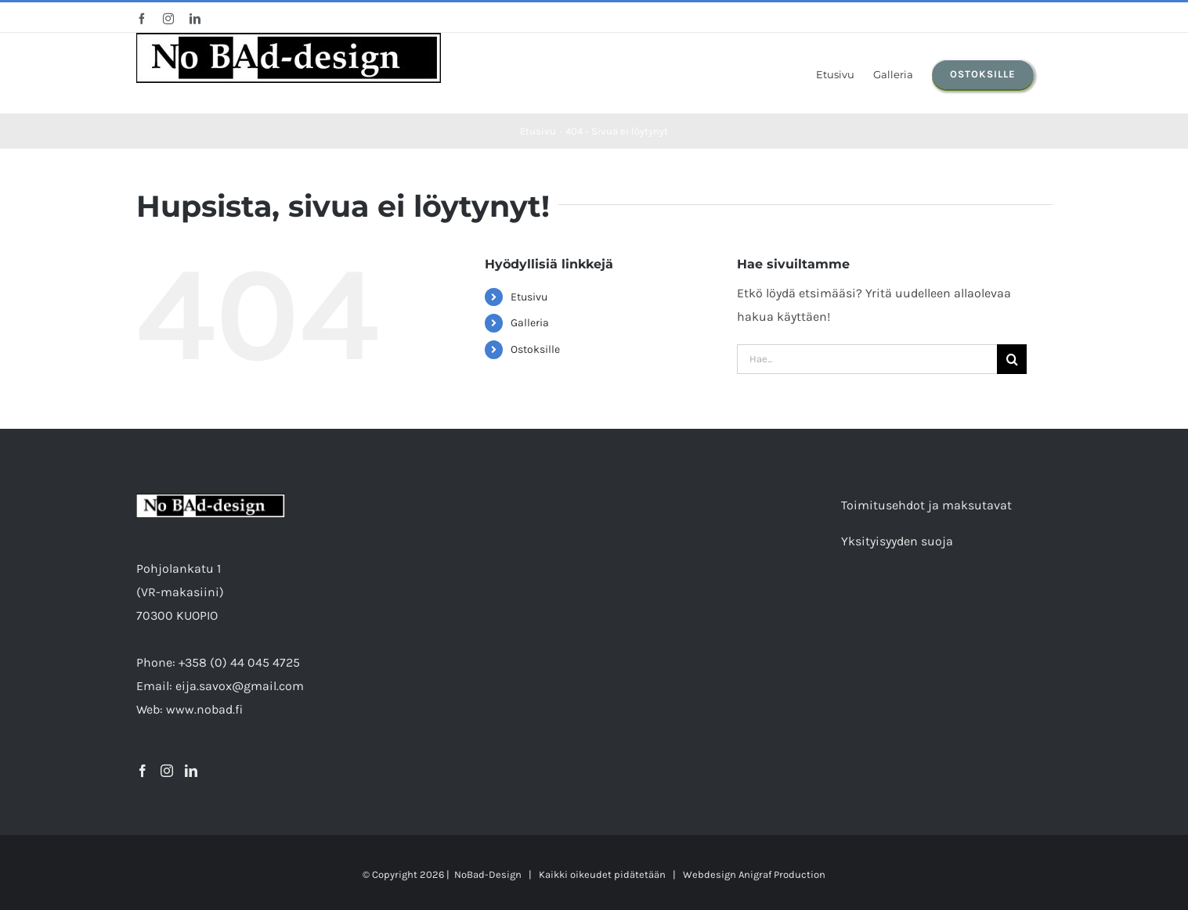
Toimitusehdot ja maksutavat (926, 505)
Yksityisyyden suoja (897, 541)
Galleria (530, 322)
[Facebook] (142, 770)
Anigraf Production (781, 874)
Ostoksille (535, 349)
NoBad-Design (488, 874)
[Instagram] (167, 770)
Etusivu (529, 297)
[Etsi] (1012, 359)
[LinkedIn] (191, 770)
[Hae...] (867, 359)
